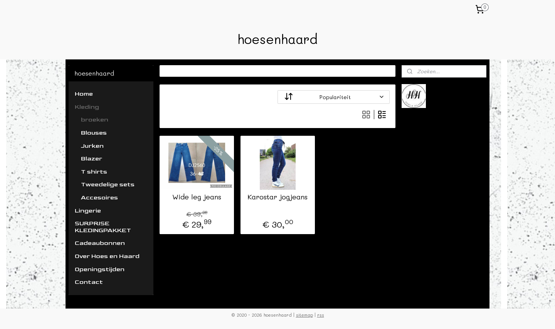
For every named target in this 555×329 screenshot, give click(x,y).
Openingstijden (99, 269)
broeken (94, 119)
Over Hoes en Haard (107, 256)
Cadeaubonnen (100, 243)
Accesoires (99, 197)
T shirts (94, 171)
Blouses (94, 133)
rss (320, 315)
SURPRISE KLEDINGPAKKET (103, 227)
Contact (89, 282)
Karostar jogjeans (277, 197)
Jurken (92, 146)
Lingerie (88, 210)
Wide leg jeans (196, 197)
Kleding (87, 107)
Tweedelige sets (108, 184)
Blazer (91, 158)
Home (84, 94)
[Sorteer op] (333, 97)
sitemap (304, 315)
